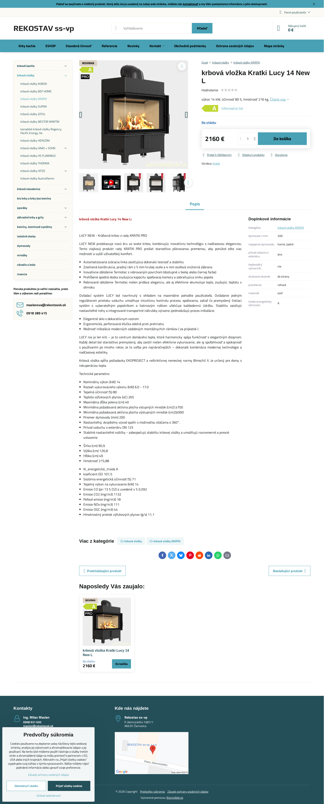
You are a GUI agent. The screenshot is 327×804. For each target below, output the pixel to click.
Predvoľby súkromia (152, 791)
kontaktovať (190, 4)
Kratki (216, 163)
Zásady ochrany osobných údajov (187, 791)
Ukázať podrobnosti (48, 795)
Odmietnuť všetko (26, 786)
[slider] (229, 90)
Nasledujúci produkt (289, 570)
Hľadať (202, 28)
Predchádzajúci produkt (102, 570)
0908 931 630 (32, 722)
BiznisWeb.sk (175, 797)
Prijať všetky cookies (69, 786)
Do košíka (282, 138)
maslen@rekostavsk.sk (38, 726)
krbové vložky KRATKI (291, 227)
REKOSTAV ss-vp (43, 28)
